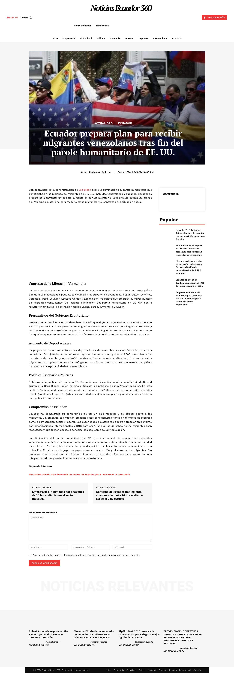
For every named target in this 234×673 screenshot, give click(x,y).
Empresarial (119, 670)
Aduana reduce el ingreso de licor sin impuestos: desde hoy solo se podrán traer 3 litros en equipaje (189, 250)
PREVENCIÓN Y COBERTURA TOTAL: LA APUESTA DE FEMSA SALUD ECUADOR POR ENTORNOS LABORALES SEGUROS (182, 637)
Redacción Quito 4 (100, 172)
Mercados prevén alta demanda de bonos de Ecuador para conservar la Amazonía (79, 474)
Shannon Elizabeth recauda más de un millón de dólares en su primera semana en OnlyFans (94, 634)
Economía (151, 670)
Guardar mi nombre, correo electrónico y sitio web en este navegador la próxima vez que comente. (86, 555)
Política (142, 670)
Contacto (197, 670)
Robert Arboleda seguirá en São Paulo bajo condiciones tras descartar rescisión (48, 634)
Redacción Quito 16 (144, 642)
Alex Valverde (52, 642)
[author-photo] (37, 642)
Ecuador (125, 123)
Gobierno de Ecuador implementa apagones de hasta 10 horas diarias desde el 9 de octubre (119, 495)
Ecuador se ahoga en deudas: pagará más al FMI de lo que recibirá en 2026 (190, 282)
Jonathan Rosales (98, 642)
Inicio (109, 670)
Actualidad (103, 123)
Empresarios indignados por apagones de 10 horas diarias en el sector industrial (58, 495)
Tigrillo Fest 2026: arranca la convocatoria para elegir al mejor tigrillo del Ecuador (139, 634)
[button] (27, 17)
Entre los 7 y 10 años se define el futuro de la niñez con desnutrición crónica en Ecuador (190, 234)
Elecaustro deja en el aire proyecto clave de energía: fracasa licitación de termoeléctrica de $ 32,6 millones (189, 267)
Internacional (185, 670)
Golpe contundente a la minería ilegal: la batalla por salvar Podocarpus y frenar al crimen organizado (189, 298)
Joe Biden (85, 189)
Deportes (172, 670)
